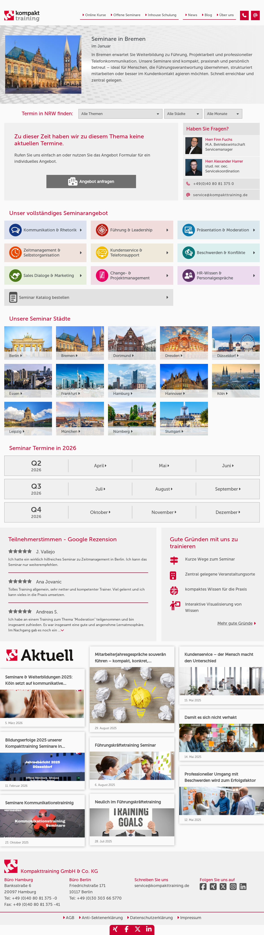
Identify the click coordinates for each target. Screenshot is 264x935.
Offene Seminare (125, 15)
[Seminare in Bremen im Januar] (244, 15)
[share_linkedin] (148, 930)
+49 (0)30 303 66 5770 (99, 898)
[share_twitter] (137, 930)
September (227, 489)
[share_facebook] (126, 930)
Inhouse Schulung (160, 15)
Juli (100, 489)
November (163, 512)
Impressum (189, 917)
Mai (164, 465)
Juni (228, 465)
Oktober (100, 512)
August (163, 489)
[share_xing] (115, 930)
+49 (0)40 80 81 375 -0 (34, 898)
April (100, 465)
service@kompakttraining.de (161, 885)
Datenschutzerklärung (150, 917)
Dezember (228, 512)
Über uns (225, 15)
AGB (68, 917)
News (191, 15)
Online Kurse (94, 15)
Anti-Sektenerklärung (101, 917)
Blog (207, 15)
